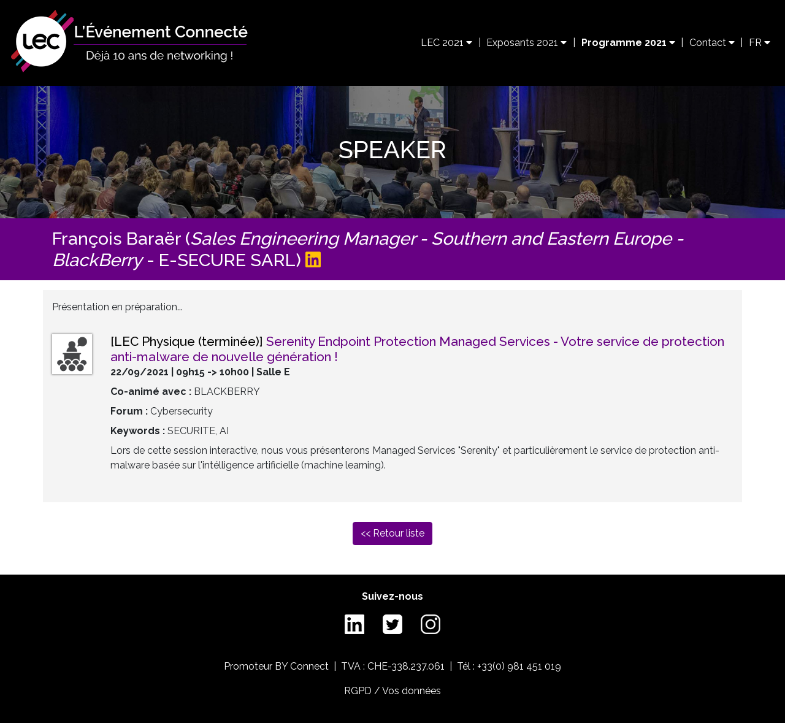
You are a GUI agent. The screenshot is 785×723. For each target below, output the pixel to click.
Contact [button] (712, 42)
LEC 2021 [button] (446, 42)
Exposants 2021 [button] (526, 42)
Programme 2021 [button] (628, 42)
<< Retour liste (392, 533)
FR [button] (759, 42)
